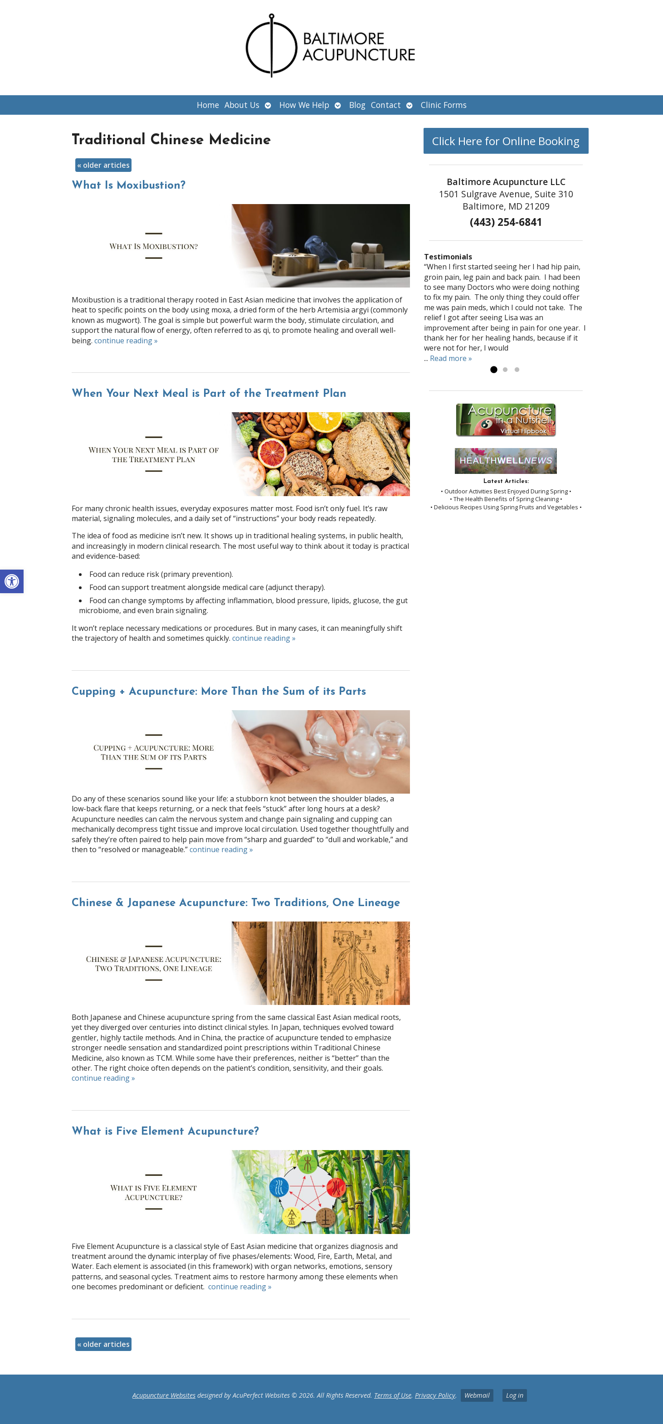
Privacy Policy (435, 1395)
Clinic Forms (444, 104)
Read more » (451, 358)
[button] (12, 581)
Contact (386, 104)
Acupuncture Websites (163, 1395)
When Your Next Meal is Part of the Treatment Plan (209, 394)
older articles (103, 165)
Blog (357, 104)
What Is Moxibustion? (128, 185)
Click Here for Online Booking (506, 140)
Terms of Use (392, 1395)
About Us (241, 104)
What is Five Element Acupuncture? (165, 1132)
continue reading (126, 341)
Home (208, 104)
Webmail (477, 1395)
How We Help (304, 104)
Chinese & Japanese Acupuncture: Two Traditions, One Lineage (236, 903)
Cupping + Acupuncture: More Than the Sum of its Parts (219, 692)
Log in (514, 1395)
